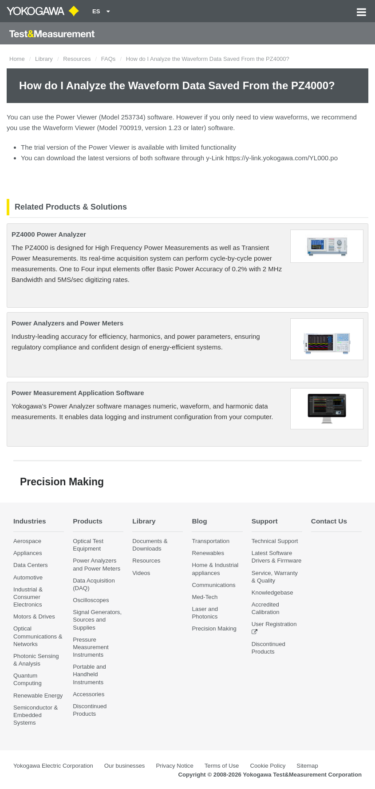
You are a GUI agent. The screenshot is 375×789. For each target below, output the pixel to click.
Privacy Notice (174, 765)
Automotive (28, 577)
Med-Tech (204, 597)
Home (17, 59)
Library (44, 59)
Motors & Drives (34, 616)
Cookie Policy (267, 765)
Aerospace (27, 541)
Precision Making (214, 628)
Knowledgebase (272, 592)
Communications (213, 585)
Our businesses (124, 765)
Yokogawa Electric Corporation (53, 765)
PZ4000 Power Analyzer (49, 234)
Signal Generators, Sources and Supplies (97, 619)
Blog (199, 521)
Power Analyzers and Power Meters (67, 323)
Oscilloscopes (91, 600)
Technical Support (275, 541)
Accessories (88, 694)
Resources (77, 59)
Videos (141, 573)
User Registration (274, 624)
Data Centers (30, 565)
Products (88, 521)
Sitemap (307, 765)
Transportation (210, 541)
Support (265, 521)
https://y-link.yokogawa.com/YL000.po (281, 158)
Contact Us (329, 521)
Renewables (208, 553)
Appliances (27, 553)
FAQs (108, 59)
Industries (29, 521)
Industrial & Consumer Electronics (28, 597)
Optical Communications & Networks (38, 636)
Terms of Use (222, 765)
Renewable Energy (38, 695)
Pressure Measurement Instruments (91, 647)
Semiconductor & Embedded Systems (35, 715)
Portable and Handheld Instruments (89, 674)
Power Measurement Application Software (78, 392)
